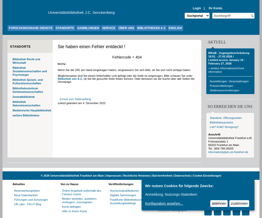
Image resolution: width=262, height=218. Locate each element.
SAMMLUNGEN (88, 28)
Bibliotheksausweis (221, 122)
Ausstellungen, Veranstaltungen (229, 81)
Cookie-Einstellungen (207, 175)
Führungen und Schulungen (31, 199)
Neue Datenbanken (26, 195)
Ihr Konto (215, 8)
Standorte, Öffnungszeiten (226, 117)
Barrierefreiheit (162, 175)
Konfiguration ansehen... (164, 203)
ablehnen (219, 203)
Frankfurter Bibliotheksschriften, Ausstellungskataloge (129, 201)
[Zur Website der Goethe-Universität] (28, 14)
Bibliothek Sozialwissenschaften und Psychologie (30, 71)
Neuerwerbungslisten (27, 190)
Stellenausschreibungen (224, 90)
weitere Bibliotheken (26, 115)
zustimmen (239, 203)
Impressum (113, 175)
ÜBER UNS (126, 28)
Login (197, 8)
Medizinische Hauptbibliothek (32, 110)
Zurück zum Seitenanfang (75, 99)
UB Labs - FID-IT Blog (27, 204)
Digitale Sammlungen (123, 195)
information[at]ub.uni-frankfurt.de (228, 152)
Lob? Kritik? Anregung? (224, 126)
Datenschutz (182, 175)
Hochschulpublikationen (124, 190)
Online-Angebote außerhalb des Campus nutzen (81, 192)
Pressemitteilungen (221, 85)
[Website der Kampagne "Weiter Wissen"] (131, 169)
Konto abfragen (71, 206)
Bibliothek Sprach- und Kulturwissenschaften (28, 81)
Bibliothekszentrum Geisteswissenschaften (28, 90)
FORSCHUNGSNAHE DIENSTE (31, 28)
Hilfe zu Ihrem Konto (74, 211)
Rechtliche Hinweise (136, 175)
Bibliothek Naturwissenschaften (26, 103)
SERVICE (108, 28)
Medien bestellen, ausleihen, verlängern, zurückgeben (79, 200)
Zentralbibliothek (24, 96)
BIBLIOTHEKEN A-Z (151, 28)
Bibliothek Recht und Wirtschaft (26, 61)
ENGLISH (175, 28)
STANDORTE (65, 28)
